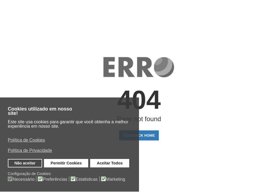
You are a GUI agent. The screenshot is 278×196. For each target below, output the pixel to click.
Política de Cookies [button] (26, 140)
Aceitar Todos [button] (110, 163)
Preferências (55, 179)
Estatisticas (87, 179)
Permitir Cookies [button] (66, 163)
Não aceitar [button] (25, 163)
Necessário (23, 179)
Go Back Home (139, 135)
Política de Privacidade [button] (30, 150)
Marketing (115, 179)
